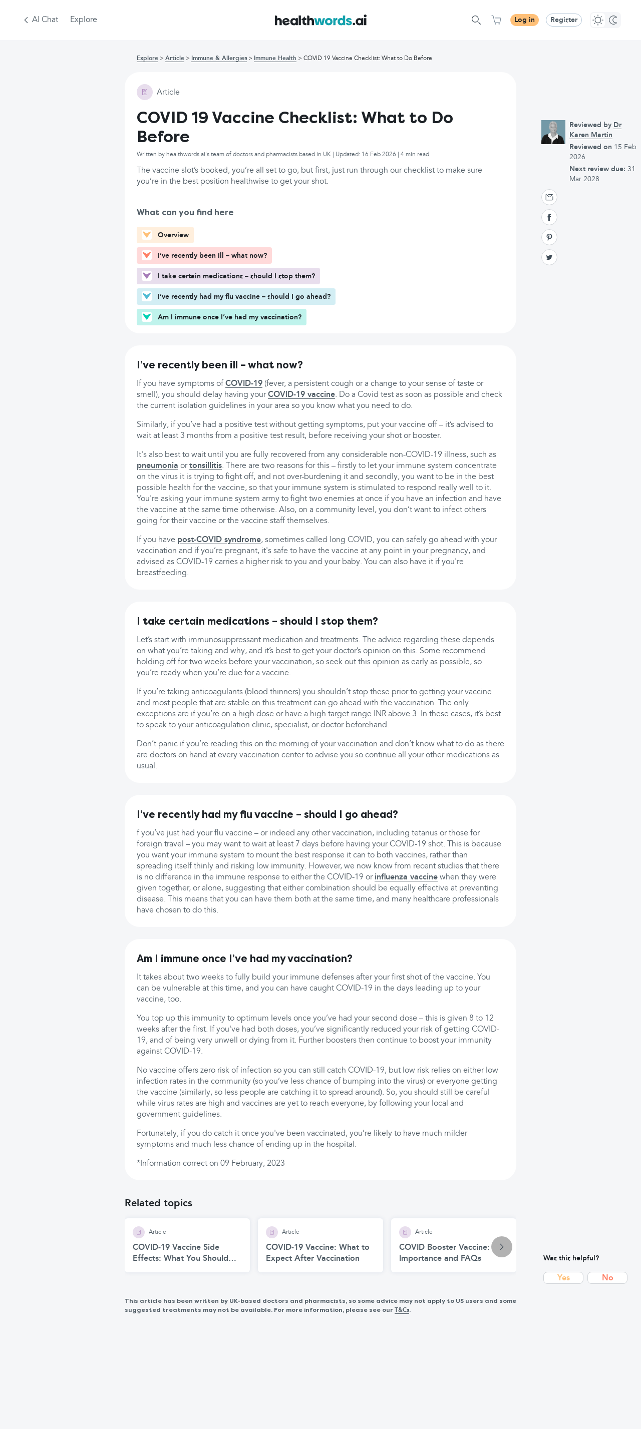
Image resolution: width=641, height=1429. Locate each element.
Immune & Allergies (219, 59)
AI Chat (45, 20)
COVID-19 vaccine (301, 395)
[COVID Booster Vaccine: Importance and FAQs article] (453, 1245)
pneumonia (157, 466)
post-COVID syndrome (219, 540)
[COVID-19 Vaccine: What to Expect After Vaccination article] (320, 1245)
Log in (524, 20)
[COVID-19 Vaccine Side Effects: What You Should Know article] (187, 1245)
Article (174, 59)
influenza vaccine (406, 877)
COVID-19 (243, 384)
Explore (83, 20)
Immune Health (275, 59)
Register (563, 20)
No (607, 1278)
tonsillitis (205, 466)
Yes (563, 1278)
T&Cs (402, 1310)
